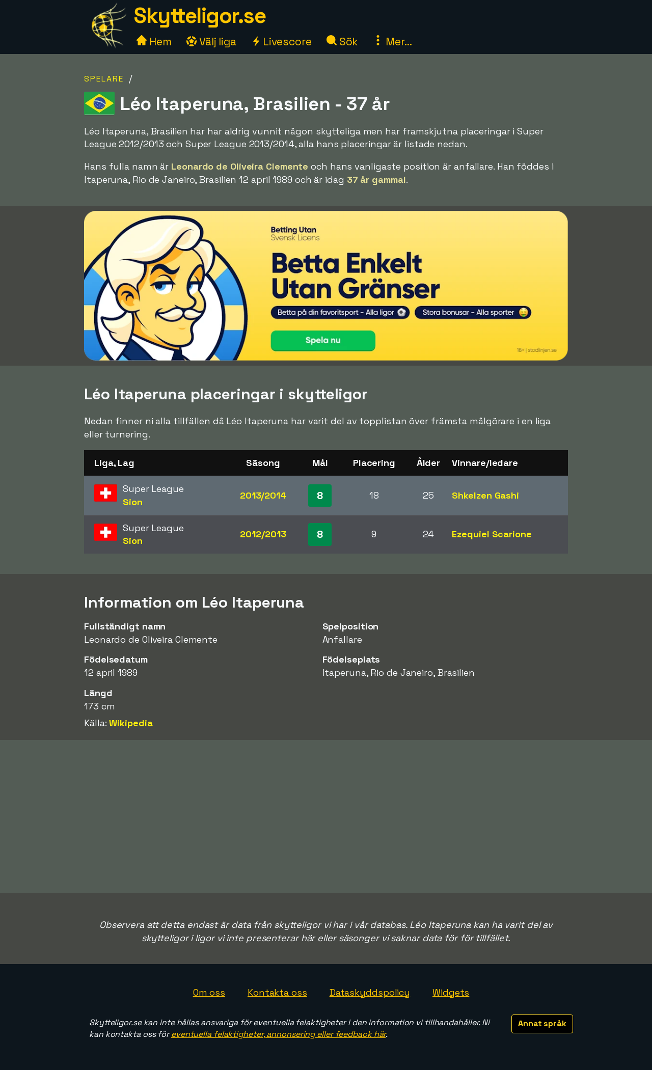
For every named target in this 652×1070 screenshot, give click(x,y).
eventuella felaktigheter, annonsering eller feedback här (278, 1034)
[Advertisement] (326, 816)
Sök (343, 41)
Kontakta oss (277, 992)
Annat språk (542, 1023)
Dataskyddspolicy (370, 992)
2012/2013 (263, 534)
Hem (154, 41)
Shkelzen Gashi (485, 495)
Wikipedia (130, 723)
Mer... (392, 41)
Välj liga (211, 41)
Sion (133, 502)
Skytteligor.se (199, 15)
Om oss (209, 992)
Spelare (104, 78)
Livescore (281, 41)
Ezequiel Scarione (491, 534)
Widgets (450, 992)
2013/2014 (263, 495)
